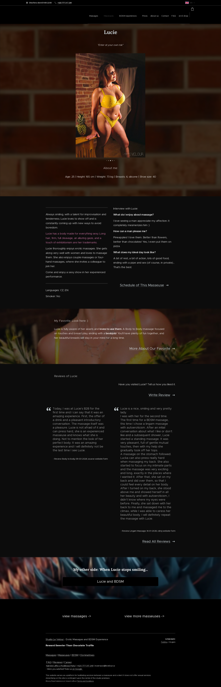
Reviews (57, 662)
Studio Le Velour (55, 639)
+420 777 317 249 (65, 2)
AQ (49, 662)
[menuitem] (138, 15)
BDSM (75, 655)
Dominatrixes (87, 655)
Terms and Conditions (85, 681)
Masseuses (64, 655)
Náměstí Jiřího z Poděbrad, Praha (60, 666)
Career (68, 662)
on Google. (77, 669)
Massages (51, 655)
